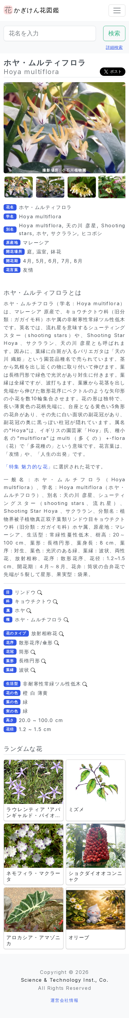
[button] (16, 187)
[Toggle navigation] (117, 10)
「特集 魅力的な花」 (28, 467)
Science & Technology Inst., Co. (65, 980)
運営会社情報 (65, 1000)
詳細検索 (114, 47)
